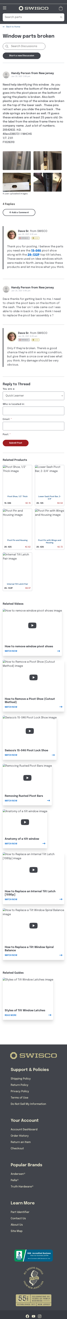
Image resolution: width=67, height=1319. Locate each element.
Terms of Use (19, 1097)
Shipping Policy (21, 1078)
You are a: (9, 389)
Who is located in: (14, 404)
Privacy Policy (20, 1091)
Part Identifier (20, 1212)
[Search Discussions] (27, 46)
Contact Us (18, 1218)
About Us (17, 1224)
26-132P (33, 254)
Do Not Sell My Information (28, 1104)
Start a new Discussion (21, 56)
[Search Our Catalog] (28, 17)
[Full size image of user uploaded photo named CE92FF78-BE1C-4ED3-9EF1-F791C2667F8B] (48, 160)
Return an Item (21, 1142)
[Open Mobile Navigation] (4, 8)
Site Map (16, 1231)
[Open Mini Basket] (61, 8)
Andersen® (18, 1174)
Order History (20, 1135)
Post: (6, 434)
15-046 (36, 250)
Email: (6, 419)
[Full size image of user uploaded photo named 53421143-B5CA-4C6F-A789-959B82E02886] (48, 182)
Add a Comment (19, 212)
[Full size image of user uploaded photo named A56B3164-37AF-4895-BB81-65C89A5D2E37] (17, 182)
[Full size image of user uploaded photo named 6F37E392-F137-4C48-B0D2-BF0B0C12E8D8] (17, 160)
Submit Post (15, 443)
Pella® (15, 1180)
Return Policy (19, 1085)
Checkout (17, 1148)
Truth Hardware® (22, 1186)
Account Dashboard (24, 1129)
